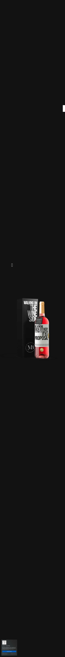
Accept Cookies (9, 651)
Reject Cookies (5, 653)
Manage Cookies (13, 653)
